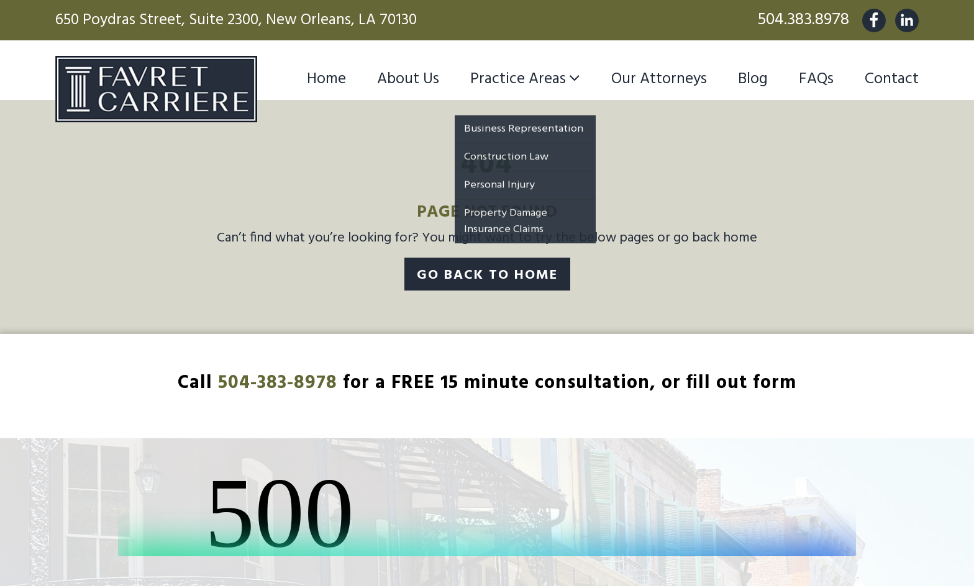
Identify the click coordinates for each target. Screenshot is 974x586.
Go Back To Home (487, 275)
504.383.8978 (803, 20)
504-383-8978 (277, 383)
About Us (408, 79)
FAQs (816, 79)
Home (326, 79)
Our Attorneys (659, 79)
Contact (892, 79)
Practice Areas (518, 79)
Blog (753, 79)
